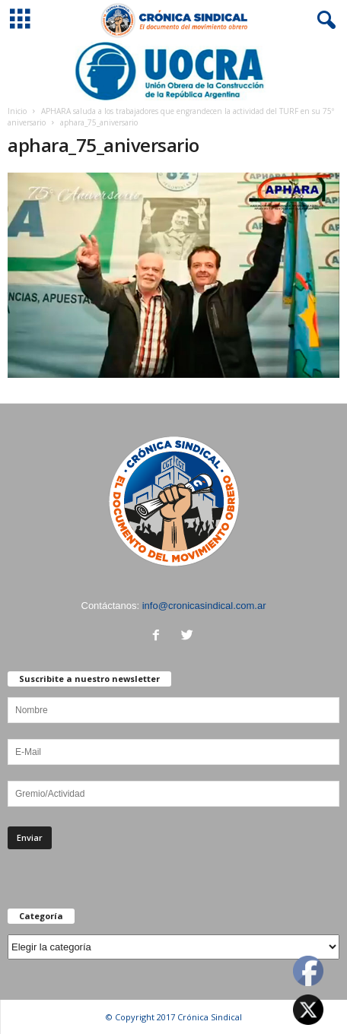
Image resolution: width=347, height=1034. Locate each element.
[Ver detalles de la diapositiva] (173, 71)
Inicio (17, 111)
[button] (323, 20)
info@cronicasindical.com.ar (204, 605)
